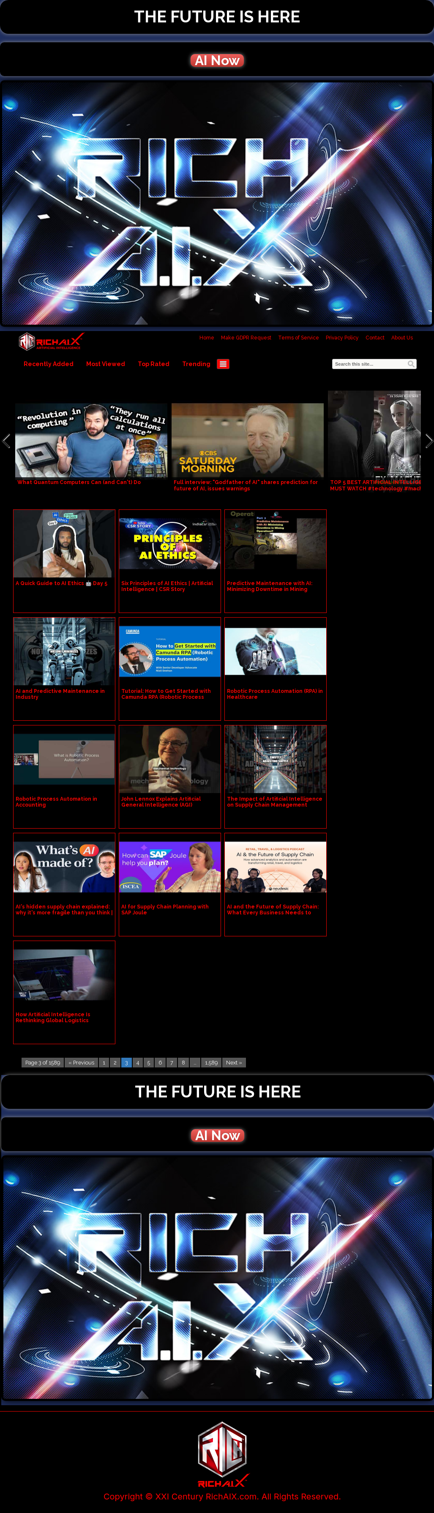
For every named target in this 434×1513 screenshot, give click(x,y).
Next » (234, 1062)
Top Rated (153, 364)
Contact (375, 338)
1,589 (211, 1062)
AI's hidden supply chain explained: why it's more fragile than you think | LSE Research (64, 913)
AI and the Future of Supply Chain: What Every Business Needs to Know (273, 913)
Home (206, 338)
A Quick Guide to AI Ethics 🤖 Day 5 (61, 583)
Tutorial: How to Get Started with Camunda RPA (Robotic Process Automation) (166, 697)
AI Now (217, 60)
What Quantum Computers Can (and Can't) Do (79, 482)
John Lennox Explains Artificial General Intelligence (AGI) (161, 802)
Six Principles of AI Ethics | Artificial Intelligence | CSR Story (167, 586)
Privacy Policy (342, 338)
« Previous (81, 1062)
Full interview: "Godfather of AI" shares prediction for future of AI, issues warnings (246, 485)
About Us (402, 338)
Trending (196, 364)
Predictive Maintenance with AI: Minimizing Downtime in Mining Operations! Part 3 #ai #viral (269, 589)
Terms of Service (298, 338)
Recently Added (49, 364)
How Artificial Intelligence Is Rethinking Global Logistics (53, 1017)
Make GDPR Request (246, 338)
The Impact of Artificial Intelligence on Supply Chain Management (274, 802)
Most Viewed (105, 364)
